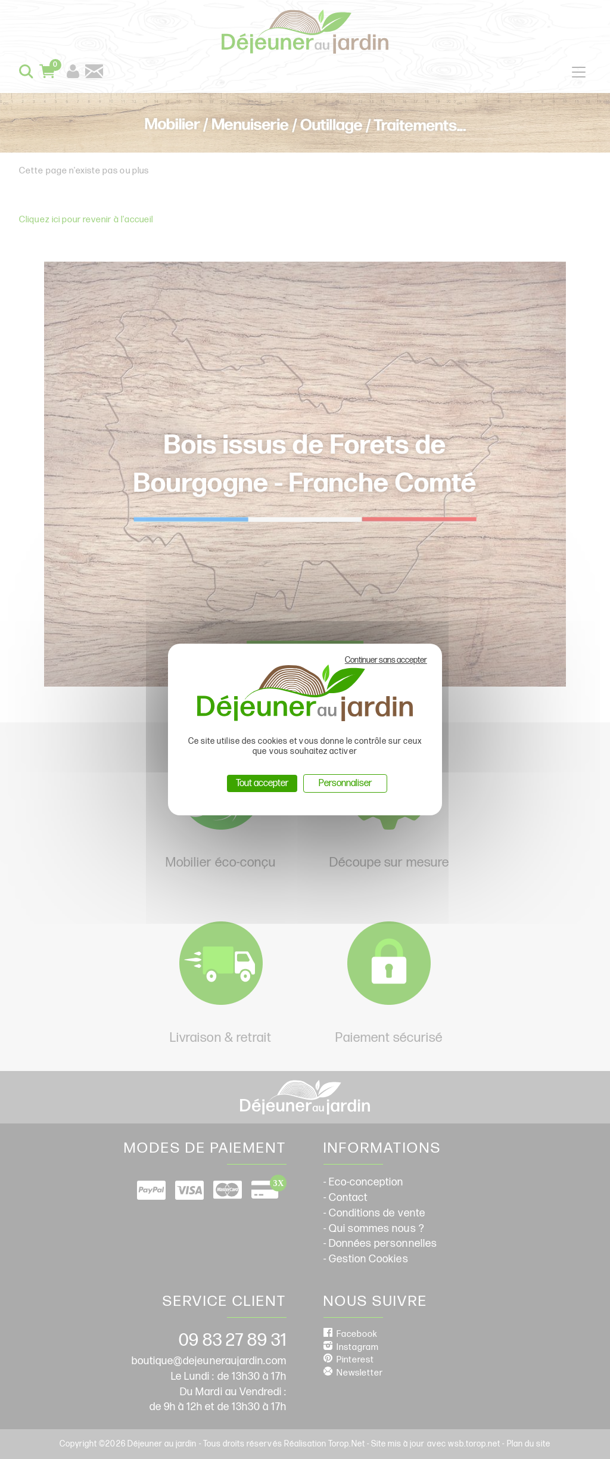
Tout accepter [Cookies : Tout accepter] (262, 783)
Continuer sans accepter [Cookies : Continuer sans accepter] (386, 660)
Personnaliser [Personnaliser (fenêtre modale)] (345, 783)
